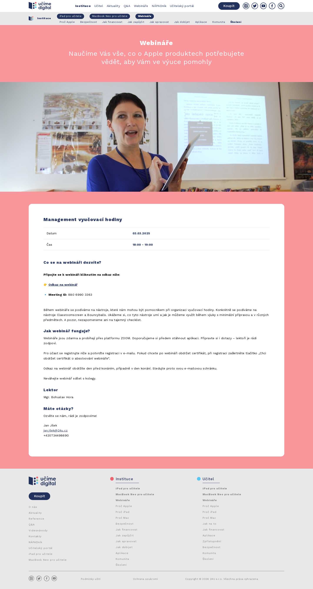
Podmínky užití (90, 579)
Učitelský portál (182, 6)
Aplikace (122, 553)
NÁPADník (159, 6)
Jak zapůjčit (125, 535)
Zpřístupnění (212, 541)
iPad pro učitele (41, 553)
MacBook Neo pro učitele (48, 559)
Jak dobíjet (124, 547)
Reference (36, 518)
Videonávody (38, 530)
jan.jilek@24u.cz (55, 430)
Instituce (83, 6)
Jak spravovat (126, 541)
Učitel (98, 6)
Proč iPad (123, 511)
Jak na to (209, 523)
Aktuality (113, 6)
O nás (33, 506)
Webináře (141, 6)
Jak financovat (126, 529)
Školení (121, 564)
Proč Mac (122, 517)
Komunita (122, 558)
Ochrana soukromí (145, 579)
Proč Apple (124, 506)
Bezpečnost (124, 523)
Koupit (229, 6)
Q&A (127, 6)
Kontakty (35, 536)
